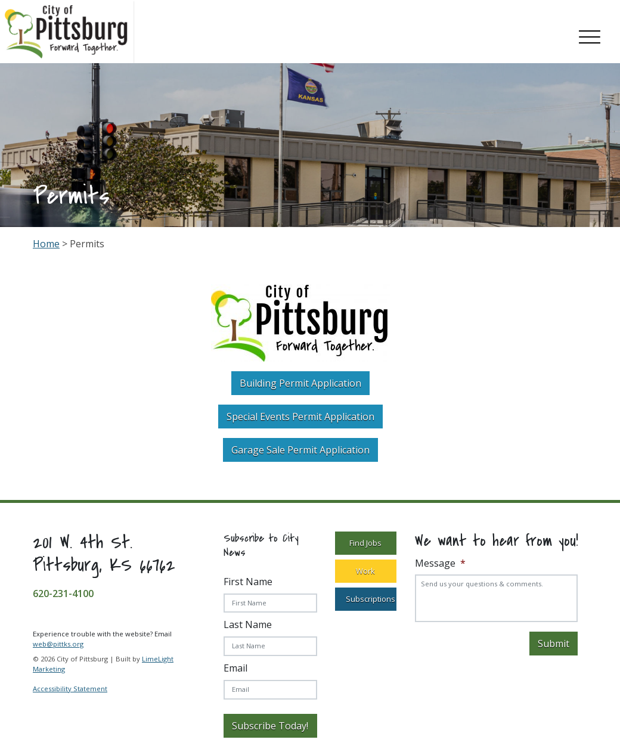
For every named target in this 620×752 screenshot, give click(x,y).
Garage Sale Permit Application (300, 449)
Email (235, 668)
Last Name (248, 624)
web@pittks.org (58, 643)
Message (440, 563)
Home (46, 243)
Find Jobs (365, 542)
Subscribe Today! (270, 725)
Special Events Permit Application (300, 416)
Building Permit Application (300, 383)
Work (365, 570)
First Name (248, 581)
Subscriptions (370, 598)
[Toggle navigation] (589, 34)
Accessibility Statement (70, 688)
